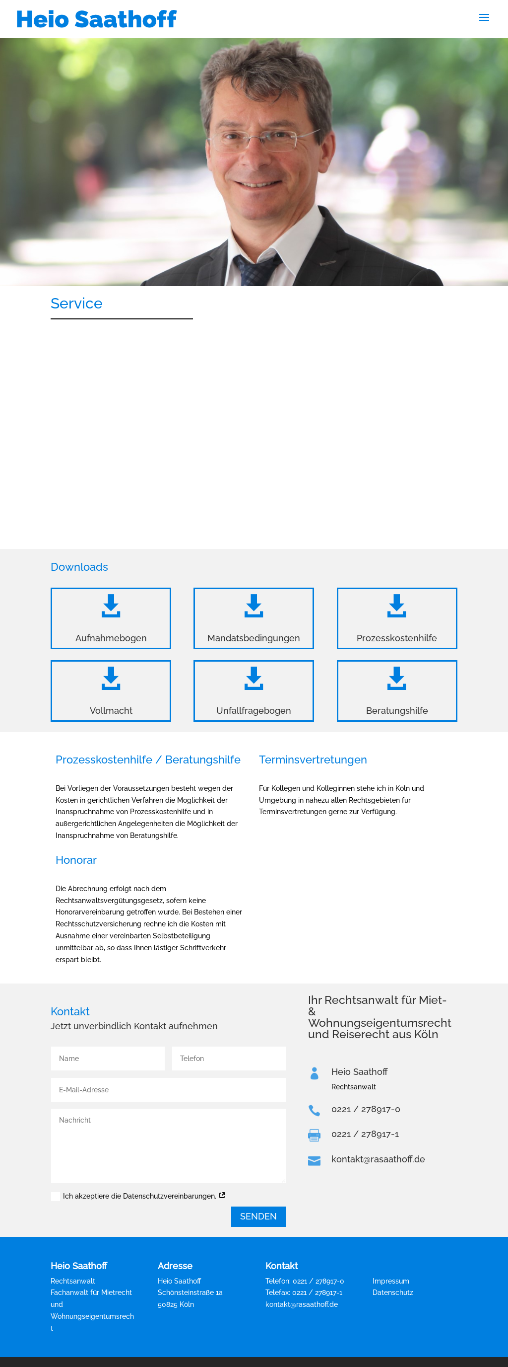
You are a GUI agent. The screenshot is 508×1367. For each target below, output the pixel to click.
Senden (258, 1216)
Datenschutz (393, 1292)
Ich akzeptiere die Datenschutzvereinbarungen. (138, 1196)
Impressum (391, 1281)
